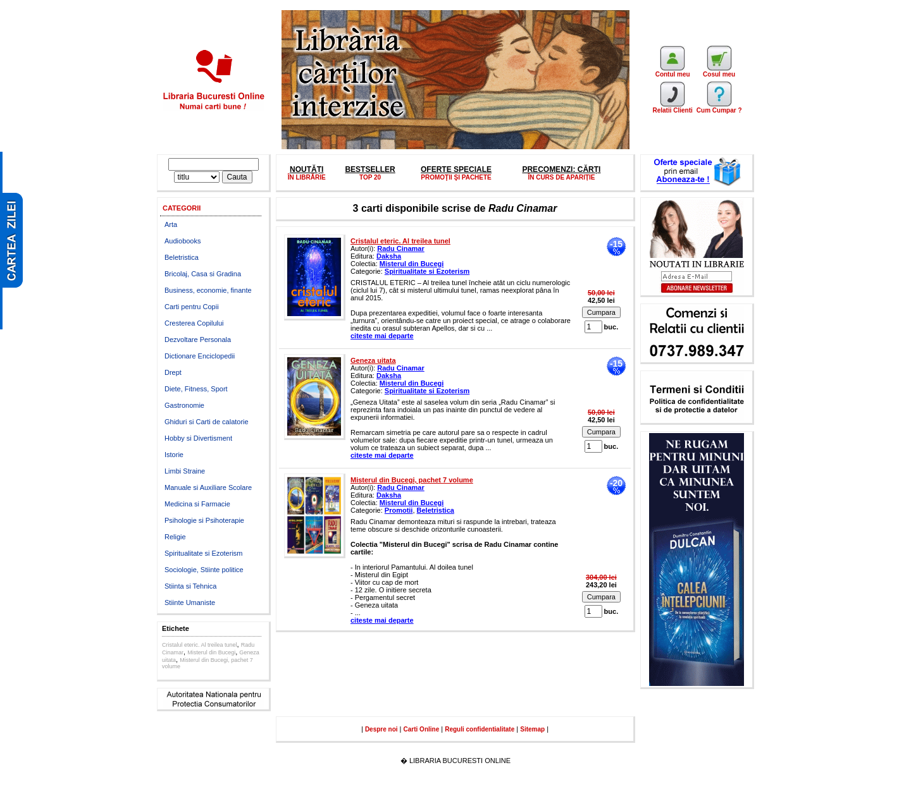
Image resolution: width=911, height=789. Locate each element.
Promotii (399, 510)
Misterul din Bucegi (211, 652)
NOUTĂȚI (306, 169)
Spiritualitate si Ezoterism (203, 553)
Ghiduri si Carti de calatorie (206, 421)
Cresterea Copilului (194, 323)
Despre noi (381, 729)
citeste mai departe (382, 335)
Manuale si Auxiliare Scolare (208, 487)
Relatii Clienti (672, 107)
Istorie (173, 454)
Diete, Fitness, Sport (196, 389)
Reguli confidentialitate (479, 729)
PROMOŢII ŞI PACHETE (456, 177)
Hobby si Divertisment (198, 438)
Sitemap (532, 729)
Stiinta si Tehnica (190, 586)
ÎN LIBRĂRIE (307, 177)
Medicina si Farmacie (197, 504)
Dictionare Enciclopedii (199, 356)
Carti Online (422, 729)
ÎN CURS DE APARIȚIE (561, 177)
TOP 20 (370, 177)
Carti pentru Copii (191, 306)
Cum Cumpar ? (719, 107)
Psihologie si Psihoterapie (204, 520)
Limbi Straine (184, 471)
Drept (173, 372)
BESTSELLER (370, 169)
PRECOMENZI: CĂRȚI (561, 169)
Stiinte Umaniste (189, 602)
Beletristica (181, 257)
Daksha (388, 256)
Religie (175, 537)
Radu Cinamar (401, 248)
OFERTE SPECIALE (456, 169)
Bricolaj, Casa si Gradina (202, 274)
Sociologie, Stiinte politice (204, 569)
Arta (170, 224)
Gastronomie (184, 405)
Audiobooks (182, 241)
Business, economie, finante (208, 290)
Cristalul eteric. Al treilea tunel (199, 645)
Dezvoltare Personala (197, 339)
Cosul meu (719, 71)
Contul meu (672, 71)
